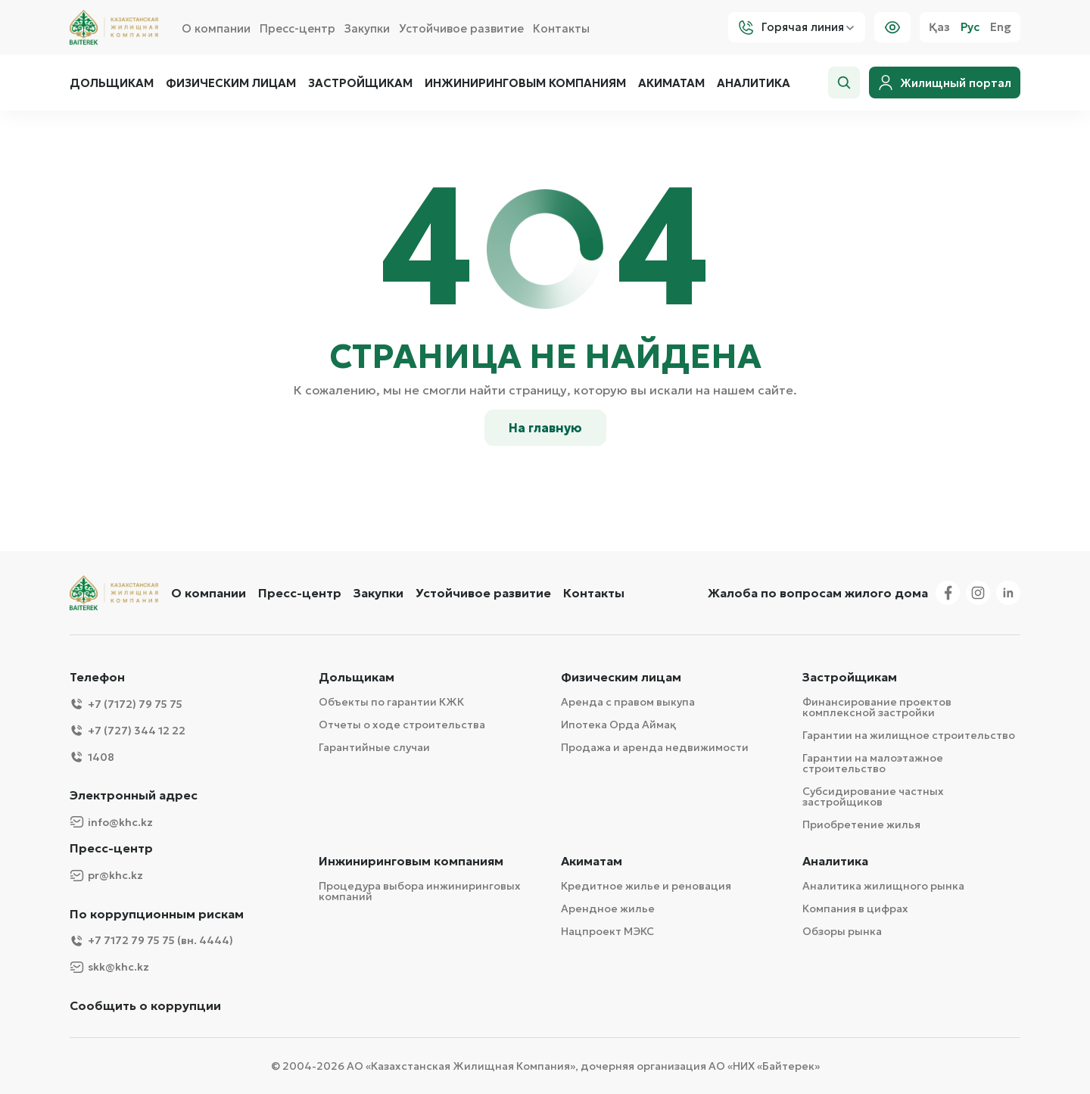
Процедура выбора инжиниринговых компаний (420, 891)
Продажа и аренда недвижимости (655, 747)
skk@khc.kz (109, 967)
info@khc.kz (111, 822)
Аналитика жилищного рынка (883, 885)
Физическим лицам (231, 83)
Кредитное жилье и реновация (646, 885)
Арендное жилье (608, 908)
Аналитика (753, 83)
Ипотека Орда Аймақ (618, 724)
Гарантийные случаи (374, 747)
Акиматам (671, 83)
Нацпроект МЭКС (607, 931)
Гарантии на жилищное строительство (908, 735)
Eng (1000, 27)
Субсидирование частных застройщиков (873, 796)
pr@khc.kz (106, 875)
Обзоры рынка (842, 931)
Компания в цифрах (855, 908)
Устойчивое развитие (461, 28)
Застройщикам (360, 83)
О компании (216, 28)
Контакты (561, 28)
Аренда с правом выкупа (628, 702)
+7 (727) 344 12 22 (127, 730)
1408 (92, 757)
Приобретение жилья (861, 824)
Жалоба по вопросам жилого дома (818, 593)
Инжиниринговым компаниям (525, 83)
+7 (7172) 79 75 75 (126, 704)
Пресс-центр (297, 28)
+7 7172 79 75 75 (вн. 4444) (151, 940)
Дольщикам (112, 83)
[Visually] (892, 27)
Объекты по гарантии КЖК (391, 702)
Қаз (939, 27)
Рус (970, 27)
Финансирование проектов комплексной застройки (876, 707)
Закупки (367, 28)
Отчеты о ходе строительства (402, 724)
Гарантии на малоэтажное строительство (872, 763)
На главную (545, 427)
